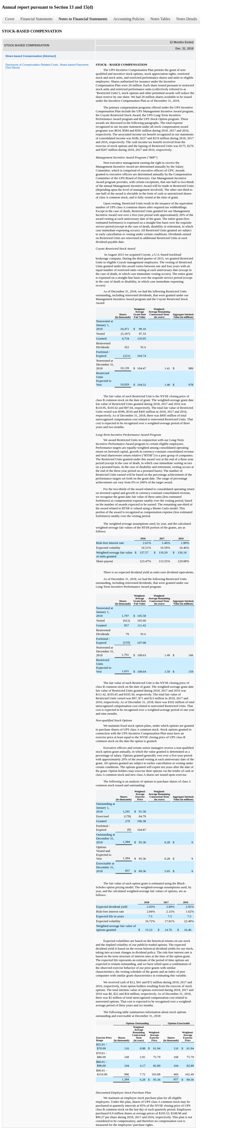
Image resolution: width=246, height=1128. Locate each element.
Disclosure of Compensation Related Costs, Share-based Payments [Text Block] (47, 66)
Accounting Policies (128, 19)
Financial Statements (36, 19)
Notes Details (186, 19)
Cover (9, 19)
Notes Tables (160, 19)
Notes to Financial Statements (83, 19)
